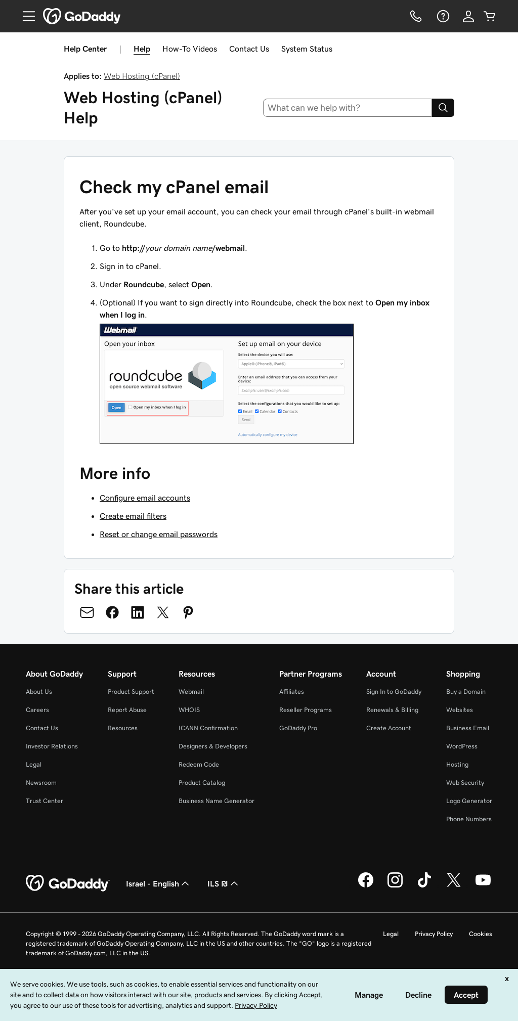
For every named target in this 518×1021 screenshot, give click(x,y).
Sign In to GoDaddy (393, 691)
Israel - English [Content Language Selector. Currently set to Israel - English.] (158, 883)
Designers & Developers (213, 746)
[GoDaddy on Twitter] (454, 886)
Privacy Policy (434, 933)
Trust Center (44, 800)
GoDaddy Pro (298, 728)
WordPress (462, 746)
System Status (306, 49)
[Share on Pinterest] (188, 612)
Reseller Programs (305, 709)
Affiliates (291, 691)
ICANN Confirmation (208, 728)
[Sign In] (468, 16)
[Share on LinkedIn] (137, 612)
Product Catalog (202, 782)
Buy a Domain (466, 691)
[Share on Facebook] (112, 612)
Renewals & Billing (392, 709)
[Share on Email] (87, 612)
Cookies (480, 933)
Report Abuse (127, 709)
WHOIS (189, 709)
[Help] (442, 16)
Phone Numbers (469, 819)
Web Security (465, 782)
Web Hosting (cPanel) (142, 76)
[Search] (443, 108)
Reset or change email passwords (159, 534)
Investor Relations (52, 746)
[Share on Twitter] (163, 612)
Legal (33, 764)
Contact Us (249, 49)
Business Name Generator (216, 800)
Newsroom (41, 782)
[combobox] (348, 107)
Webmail (191, 691)
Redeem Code (199, 764)
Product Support (131, 691)
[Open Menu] (25, 16)
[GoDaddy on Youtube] (483, 886)
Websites (459, 709)
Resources (123, 728)
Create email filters (133, 516)
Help (142, 49)
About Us (39, 691)
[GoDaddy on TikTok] (424, 886)
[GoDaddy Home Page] (68, 883)
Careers (37, 709)
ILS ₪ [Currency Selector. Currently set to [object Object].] (223, 883)
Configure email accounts (145, 498)
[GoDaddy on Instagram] (395, 886)
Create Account (388, 728)
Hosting (457, 764)
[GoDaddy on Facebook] (366, 886)
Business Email (467, 728)
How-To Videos (189, 49)
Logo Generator (469, 800)
